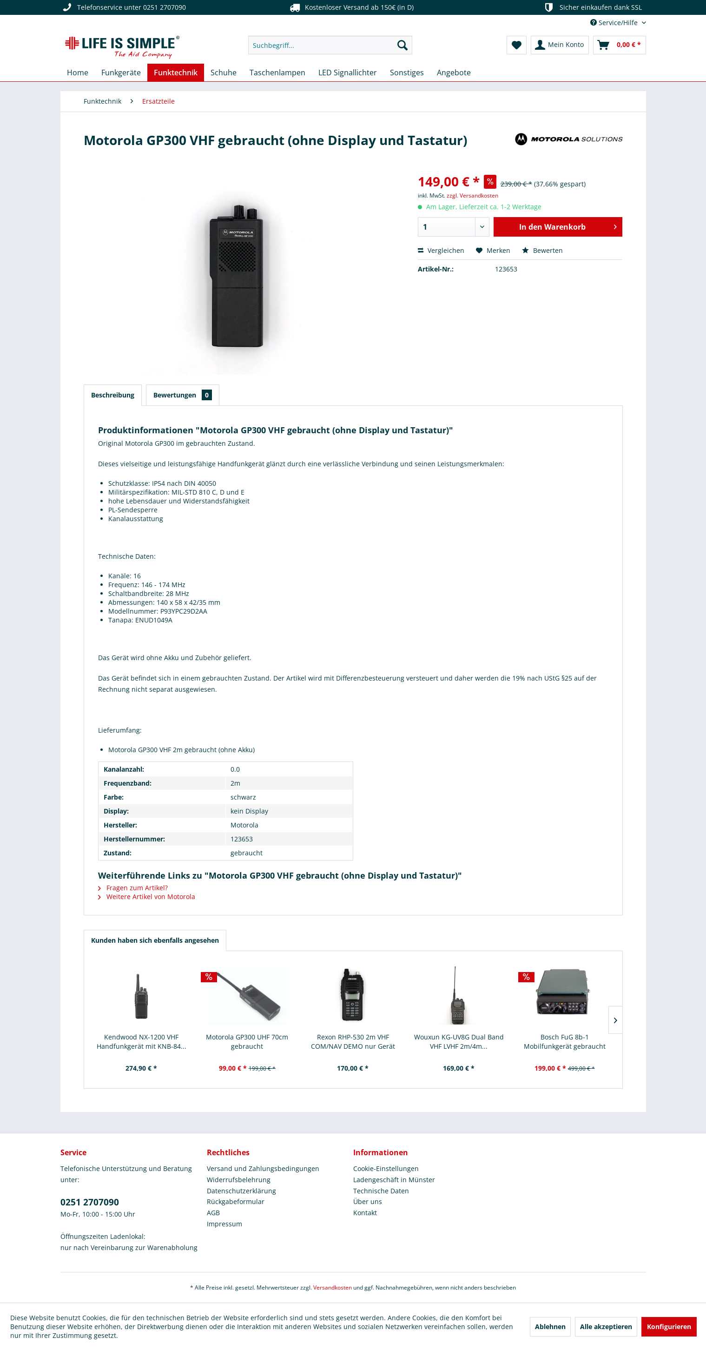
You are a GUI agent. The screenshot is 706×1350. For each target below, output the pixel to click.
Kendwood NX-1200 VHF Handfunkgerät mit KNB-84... (141, 1041)
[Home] (77, 72)
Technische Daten (381, 1190)
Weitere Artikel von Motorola (146, 896)
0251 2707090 (89, 1202)
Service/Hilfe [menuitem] (615, 22)
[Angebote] (453, 72)
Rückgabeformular (235, 1201)
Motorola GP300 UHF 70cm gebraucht (247, 1041)
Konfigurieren (669, 1326)
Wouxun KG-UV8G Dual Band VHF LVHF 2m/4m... (459, 1041)
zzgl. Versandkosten (472, 195)
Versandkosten (332, 1287)
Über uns (367, 1201)
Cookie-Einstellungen (386, 1168)
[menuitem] (330, 45)
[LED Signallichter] (347, 72)
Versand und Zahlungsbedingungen (263, 1168)
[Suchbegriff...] (330, 45)
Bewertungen (182, 395)
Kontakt (365, 1212)
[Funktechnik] (175, 72)
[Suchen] (402, 45)
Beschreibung (112, 394)
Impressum (224, 1223)
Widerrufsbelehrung (239, 1179)
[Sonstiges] (406, 72)
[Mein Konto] (560, 45)
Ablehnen (550, 1326)
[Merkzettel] (517, 45)
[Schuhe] (223, 72)
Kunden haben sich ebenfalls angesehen (155, 940)
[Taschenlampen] (277, 72)
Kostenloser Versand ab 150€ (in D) (351, 7)
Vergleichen (441, 250)
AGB (213, 1212)
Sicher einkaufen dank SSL (591, 7)
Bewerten (542, 250)
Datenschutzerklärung (241, 1190)
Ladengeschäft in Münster (394, 1179)
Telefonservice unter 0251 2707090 (123, 7)
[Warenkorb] (619, 45)
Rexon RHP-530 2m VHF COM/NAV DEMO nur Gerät (353, 1041)
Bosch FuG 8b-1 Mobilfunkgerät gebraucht (565, 1041)
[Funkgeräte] (121, 72)
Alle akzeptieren (606, 1326)
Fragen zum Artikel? (133, 887)
